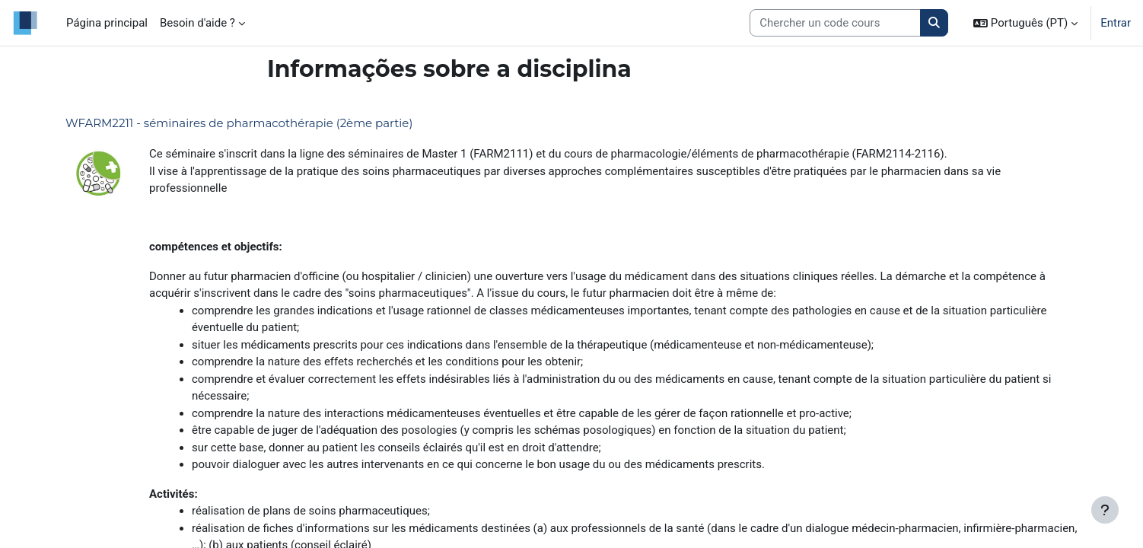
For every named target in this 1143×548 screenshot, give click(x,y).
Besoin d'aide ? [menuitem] (197, 23)
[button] (1025, 23)
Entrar (1115, 23)
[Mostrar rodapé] (1105, 510)
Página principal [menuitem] (107, 23)
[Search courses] (835, 23)
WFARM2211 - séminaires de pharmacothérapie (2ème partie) (238, 123)
